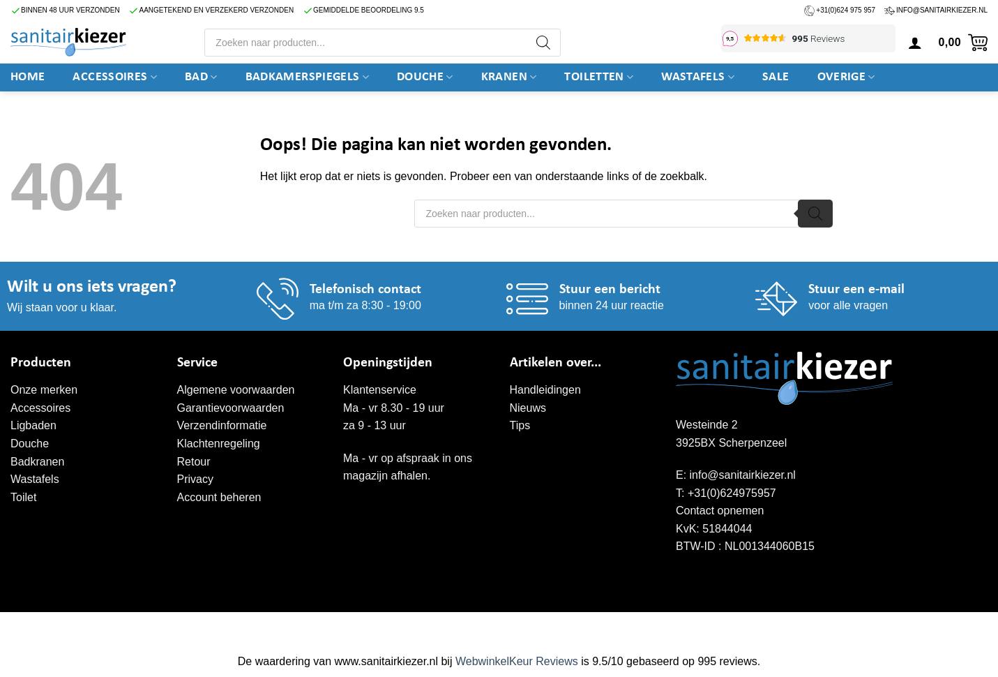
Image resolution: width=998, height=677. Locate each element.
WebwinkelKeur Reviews (516, 661)
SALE (775, 77)
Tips (520, 425)
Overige (846, 77)
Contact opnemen (720, 510)
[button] (915, 42)
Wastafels (697, 77)
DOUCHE (425, 77)
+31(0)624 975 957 (845, 10)
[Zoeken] (543, 43)
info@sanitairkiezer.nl (942, 10)
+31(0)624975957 (732, 493)
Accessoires (115, 77)
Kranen (509, 77)
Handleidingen (545, 390)
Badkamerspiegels (307, 77)
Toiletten (598, 77)
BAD (201, 77)
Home (27, 77)
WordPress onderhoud (226, 626)
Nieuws (528, 408)
